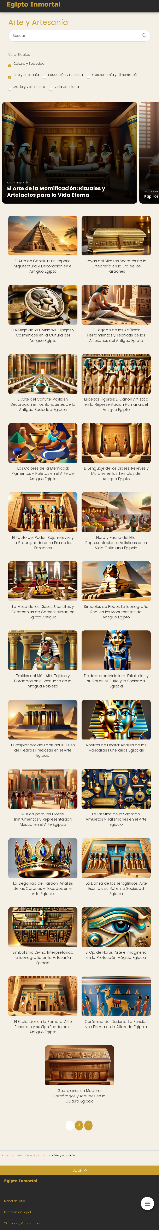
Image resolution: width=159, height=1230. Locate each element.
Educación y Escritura (63, 75)
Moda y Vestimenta (26, 87)
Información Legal (17, 1212)
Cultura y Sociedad (26, 64)
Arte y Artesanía (23, 75)
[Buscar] (142, 34)
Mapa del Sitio (14, 1201)
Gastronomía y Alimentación (113, 75)
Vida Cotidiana (64, 87)
